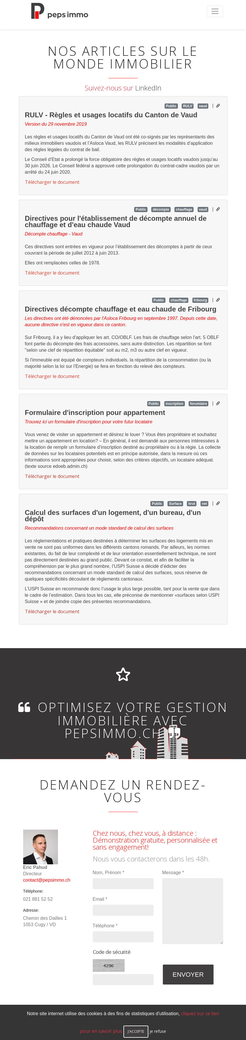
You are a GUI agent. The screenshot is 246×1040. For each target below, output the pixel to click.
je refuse (158, 1031)
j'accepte (136, 1031)
